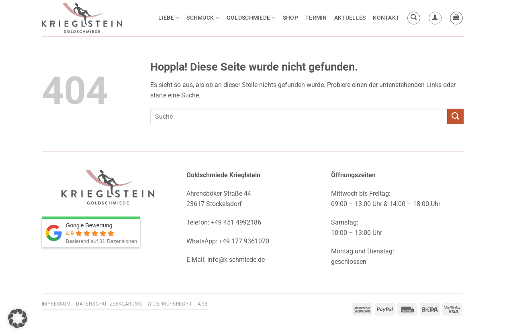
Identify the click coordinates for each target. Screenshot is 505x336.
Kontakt (386, 17)
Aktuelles (350, 17)
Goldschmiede (251, 18)
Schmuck (202, 18)
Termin (316, 17)
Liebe (168, 18)
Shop (290, 17)
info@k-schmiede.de (236, 259)
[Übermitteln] (455, 116)
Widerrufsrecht (169, 304)
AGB (203, 304)
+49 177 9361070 (244, 241)
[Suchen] (413, 18)
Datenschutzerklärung (109, 304)
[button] (435, 18)
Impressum (56, 304)
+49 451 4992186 (236, 222)
